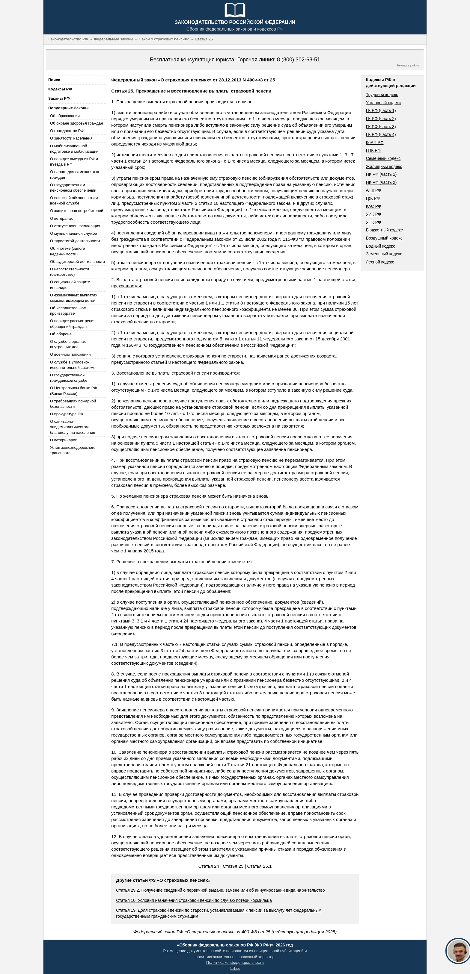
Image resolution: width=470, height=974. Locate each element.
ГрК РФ (373, 198)
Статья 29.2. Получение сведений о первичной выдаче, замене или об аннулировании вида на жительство (220, 890)
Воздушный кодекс (384, 238)
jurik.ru (414, 65)
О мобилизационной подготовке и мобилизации (74, 149)
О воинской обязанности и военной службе (74, 200)
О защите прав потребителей (76, 210)
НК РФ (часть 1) (381, 174)
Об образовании (65, 115)
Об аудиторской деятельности (77, 261)
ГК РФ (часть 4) (381, 134)
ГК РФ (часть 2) (381, 118)
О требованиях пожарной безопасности (73, 404)
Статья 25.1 (259, 866)
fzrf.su (235, 968)
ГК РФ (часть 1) (381, 110)
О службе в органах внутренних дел (68, 344)
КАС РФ (373, 206)
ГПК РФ (373, 150)
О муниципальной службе (73, 233)
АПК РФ (373, 190)
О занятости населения (71, 138)
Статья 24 (208, 866)
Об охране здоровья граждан (76, 123)
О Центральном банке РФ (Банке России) (73, 391)
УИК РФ (373, 214)
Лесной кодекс (380, 262)
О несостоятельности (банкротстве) (69, 272)
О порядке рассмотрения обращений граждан (73, 323)
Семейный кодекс (383, 158)
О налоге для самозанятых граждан (74, 174)
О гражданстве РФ (67, 130)
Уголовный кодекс (383, 102)
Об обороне (61, 334)
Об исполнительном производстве (68, 311)
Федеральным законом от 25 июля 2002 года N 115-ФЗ (240, 239)
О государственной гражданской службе (68, 378)
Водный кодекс (380, 246)
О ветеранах (61, 218)
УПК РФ (373, 222)
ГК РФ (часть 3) (381, 126)
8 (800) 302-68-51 (298, 60)
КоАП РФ (375, 142)
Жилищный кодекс (384, 166)
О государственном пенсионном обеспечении (73, 188)
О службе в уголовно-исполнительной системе (73, 365)
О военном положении (70, 354)
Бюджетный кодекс (384, 230)
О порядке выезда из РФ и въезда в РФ (74, 161)
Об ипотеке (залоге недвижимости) (67, 251)
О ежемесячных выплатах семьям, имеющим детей (73, 298)
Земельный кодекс (384, 254)
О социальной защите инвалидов (70, 285)
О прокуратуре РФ (66, 414)
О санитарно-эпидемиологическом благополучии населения (72, 426)
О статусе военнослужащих (75, 226)
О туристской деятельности (75, 241)
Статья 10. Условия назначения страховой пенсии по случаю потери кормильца (194, 900)
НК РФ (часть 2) (381, 182)
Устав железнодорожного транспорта (72, 450)
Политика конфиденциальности (235, 962)
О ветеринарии (63, 440)
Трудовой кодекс (382, 94)
